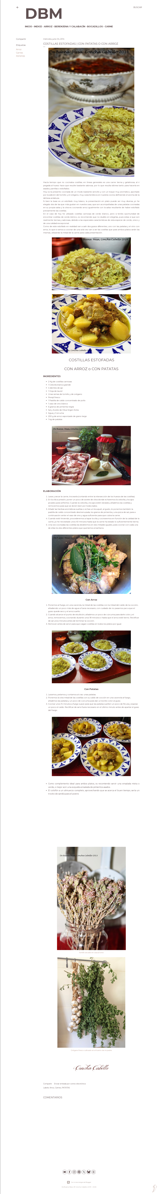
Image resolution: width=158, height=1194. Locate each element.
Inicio (28, 26)
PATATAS (20, 56)
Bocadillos (95, 26)
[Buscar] (137, 7)
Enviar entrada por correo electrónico (70, 1084)
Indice (38, 26)
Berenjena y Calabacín (69, 26)
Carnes (19, 53)
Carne (109, 26)
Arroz (48, 26)
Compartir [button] (21, 39)
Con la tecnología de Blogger (79, 1182)
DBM (44, 13)
